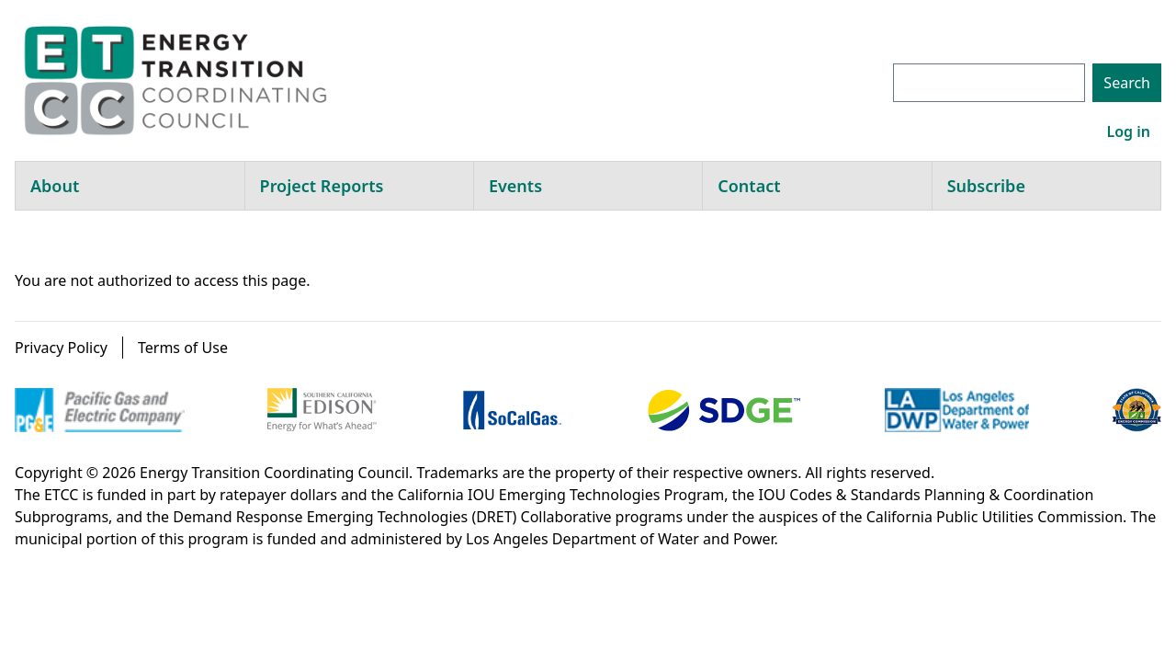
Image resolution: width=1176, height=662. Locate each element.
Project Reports (322, 186)
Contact (749, 186)
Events (515, 186)
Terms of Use (183, 347)
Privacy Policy (61, 347)
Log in (1128, 131)
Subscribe (986, 186)
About (54, 186)
